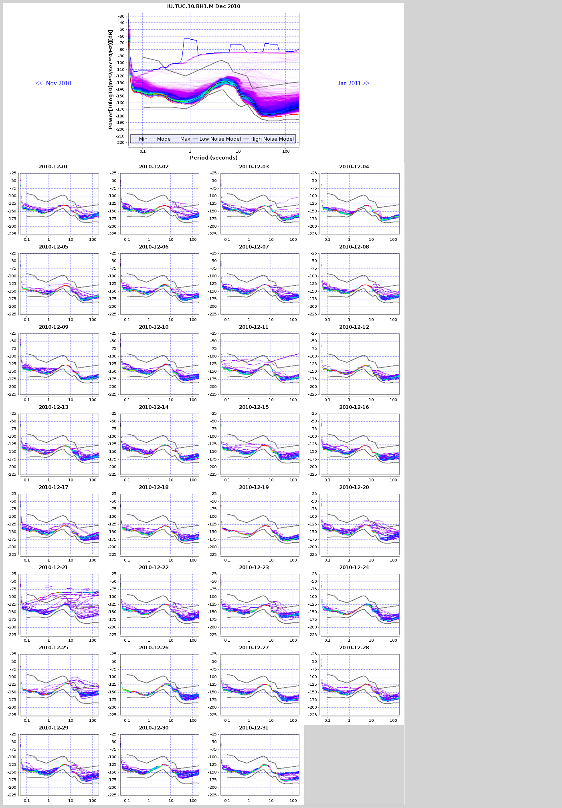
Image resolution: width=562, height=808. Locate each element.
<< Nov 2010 (53, 83)
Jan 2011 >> (354, 83)
